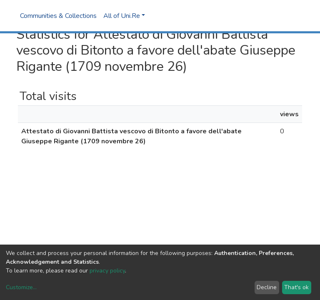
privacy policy (107, 271)
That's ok (296, 287)
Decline (267, 287)
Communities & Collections (58, 15)
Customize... (21, 287)
